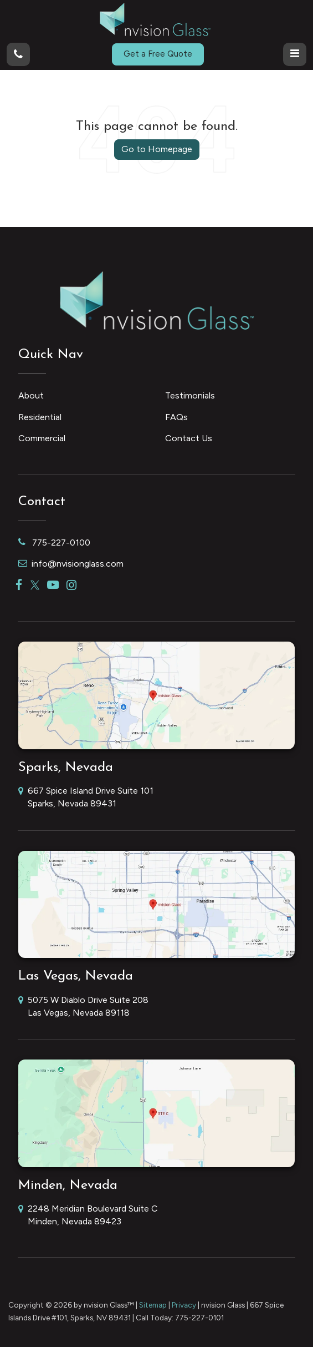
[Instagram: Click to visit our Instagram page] (71, 585)
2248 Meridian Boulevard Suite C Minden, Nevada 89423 (88, 1215)
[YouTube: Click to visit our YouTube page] (53, 585)
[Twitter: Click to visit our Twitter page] (34, 585)
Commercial (41, 438)
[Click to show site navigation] (294, 54)
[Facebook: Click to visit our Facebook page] (19, 585)
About (31, 395)
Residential (39, 417)
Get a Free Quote (158, 54)
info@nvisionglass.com (71, 563)
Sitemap (153, 1304)
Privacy (184, 1304)
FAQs (176, 417)
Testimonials (190, 395)
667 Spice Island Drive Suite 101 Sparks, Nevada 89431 (85, 797)
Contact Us (188, 438)
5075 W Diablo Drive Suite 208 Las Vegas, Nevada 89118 (83, 1007)
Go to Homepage (156, 149)
